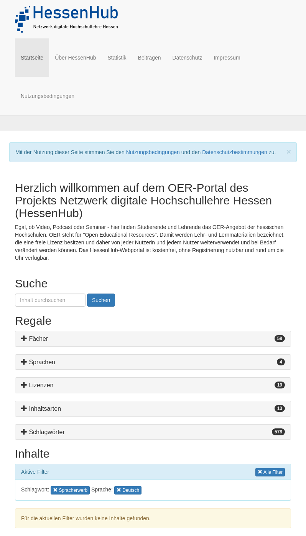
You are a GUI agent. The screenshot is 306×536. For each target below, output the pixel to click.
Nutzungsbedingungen (47, 96)
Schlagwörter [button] (43, 432)
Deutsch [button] (129, 489)
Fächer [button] (34, 338)
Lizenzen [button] (37, 385)
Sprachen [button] (38, 362)
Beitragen (149, 58)
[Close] (288, 152)
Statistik (117, 58)
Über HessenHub (75, 58)
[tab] (153, 338)
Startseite (35, 57)
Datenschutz (187, 58)
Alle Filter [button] (270, 471)
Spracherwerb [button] (70, 489)
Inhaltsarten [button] (41, 408)
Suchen (101, 300)
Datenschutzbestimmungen (234, 152)
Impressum (227, 58)
